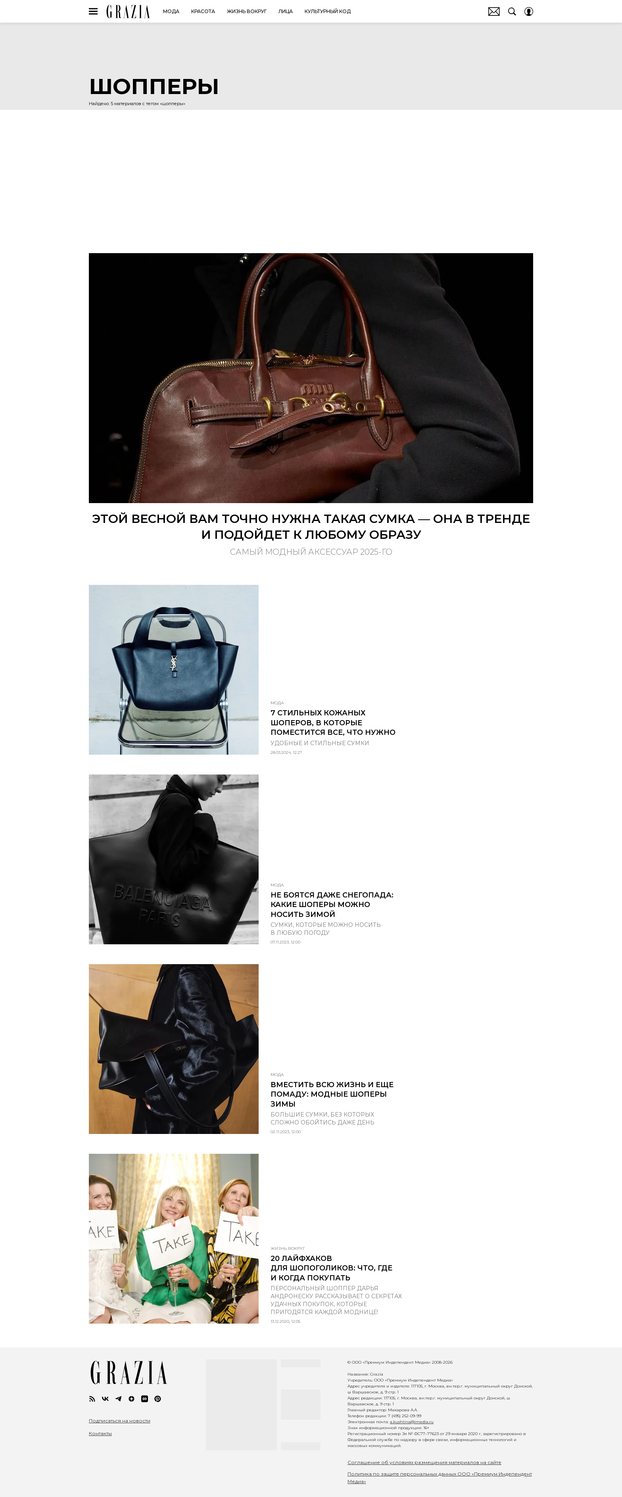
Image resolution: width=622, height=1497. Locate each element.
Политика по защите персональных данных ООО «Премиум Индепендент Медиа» (439, 1477)
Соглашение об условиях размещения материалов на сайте (424, 1462)
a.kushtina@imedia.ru (412, 1421)
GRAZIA (128, 11)
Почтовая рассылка (494, 11)
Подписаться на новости (119, 1421)
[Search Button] (512, 11)
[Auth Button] (528, 11)
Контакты (100, 1433)
